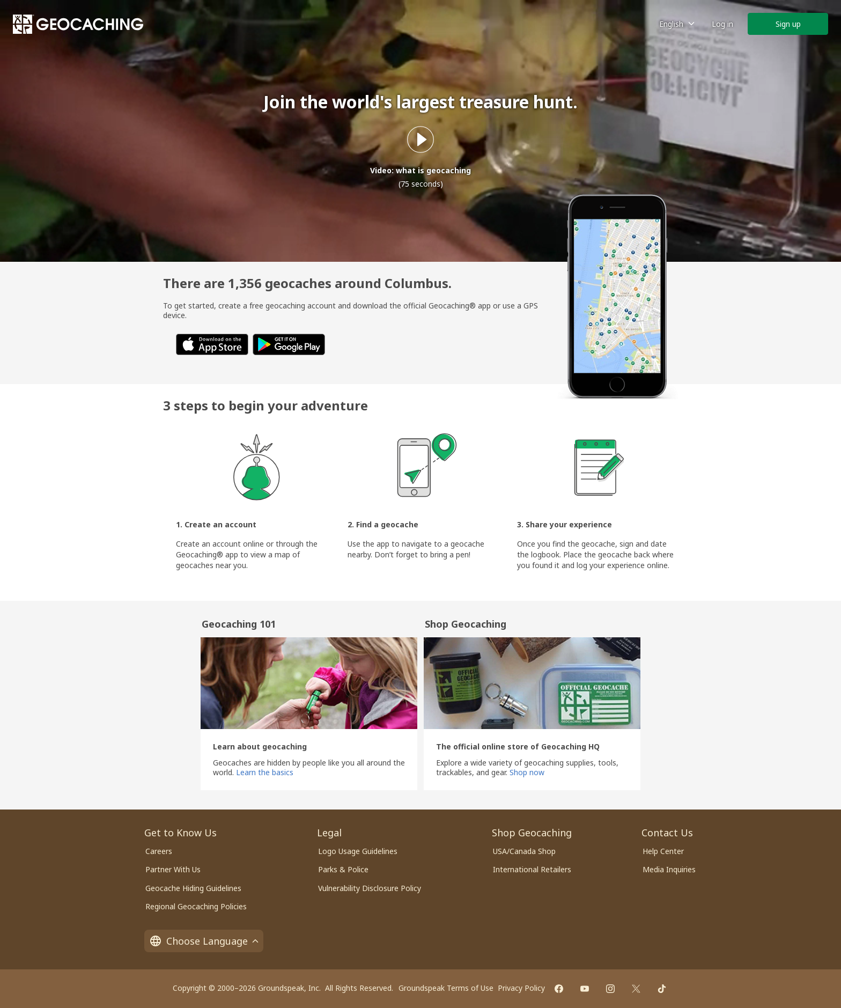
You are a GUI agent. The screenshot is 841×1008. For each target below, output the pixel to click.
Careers (158, 851)
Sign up (788, 24)
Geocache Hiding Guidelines (193, 888)
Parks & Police (343, 869)
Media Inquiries (669, 869)
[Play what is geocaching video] (420, 139)
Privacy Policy (521, 988)
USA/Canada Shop (524, 851)
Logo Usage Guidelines (357, 851)
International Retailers (532, 869)
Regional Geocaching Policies (196, 906)
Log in (722, 24)
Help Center (663, 851)
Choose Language (204, 941)
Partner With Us (173, 869)
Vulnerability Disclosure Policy (369, 888)
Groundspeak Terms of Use (446, 988)
